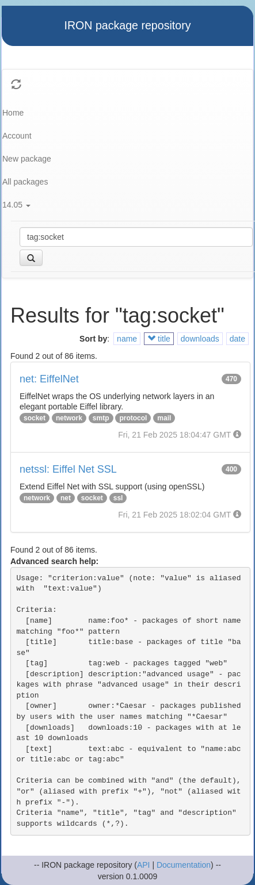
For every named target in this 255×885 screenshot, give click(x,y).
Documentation (184, 864)
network (69, 418)
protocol (133, 418)
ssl (118, 498)
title (158, 338)
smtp (101, 418)
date (237, 338)
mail (164, 418)
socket (34, 418)
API (143, 864)
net (65, 498)
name (127, 338)
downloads (200, 338)
